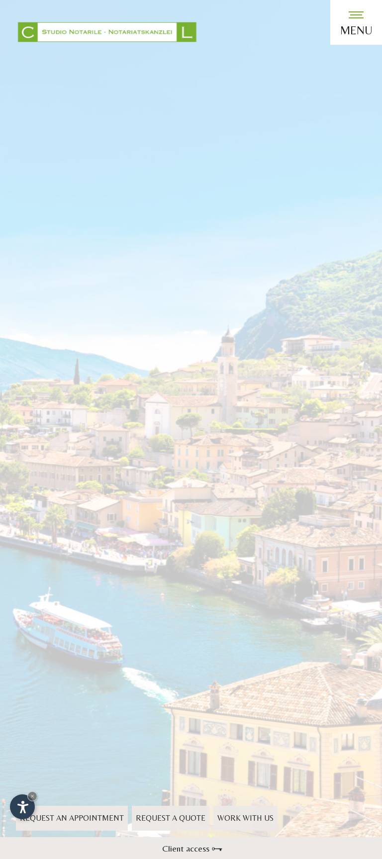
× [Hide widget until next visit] (32, 796)
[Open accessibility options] (22, 806)
